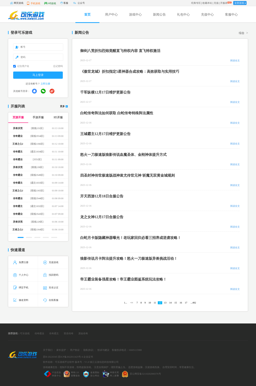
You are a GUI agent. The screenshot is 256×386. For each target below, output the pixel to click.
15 (175, 302)
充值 (216, 3)
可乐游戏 (25, 333)
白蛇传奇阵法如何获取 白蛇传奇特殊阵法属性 (116, 113)
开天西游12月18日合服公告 (101, 196)
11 (155, 302)
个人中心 (20, 275)
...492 (193, 302)
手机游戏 (33, 3)
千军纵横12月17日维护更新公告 (105, 92)
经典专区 (196, 3)
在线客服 (50, 300)
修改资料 (20, 300)
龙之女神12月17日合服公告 (101, 217)
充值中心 (207, 14)
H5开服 (58, 117)
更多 (62, 106)
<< (131, 302)
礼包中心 (183, 14)
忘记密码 (58, 66)
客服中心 (231, 14)
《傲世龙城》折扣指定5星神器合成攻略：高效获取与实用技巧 (129, 72)
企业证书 (88, 356)
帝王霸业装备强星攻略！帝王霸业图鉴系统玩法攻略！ (123, 279)
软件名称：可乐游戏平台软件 (58, 362)
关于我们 (48, 350)
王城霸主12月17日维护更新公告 (105, 134)
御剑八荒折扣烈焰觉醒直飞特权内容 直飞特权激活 (120, 51)
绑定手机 (20, 288)
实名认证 (50, 288)
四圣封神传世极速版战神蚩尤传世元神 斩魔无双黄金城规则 (127, 175)
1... (125, 302)
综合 (241, 33)
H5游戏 (50, 3)
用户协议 (75, 350)
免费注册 (20, 262)
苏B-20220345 (50, 356)
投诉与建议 (103, 350)
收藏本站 (207, 3)
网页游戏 (16, 3)
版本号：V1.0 (82, 362)
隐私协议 (88, 350)
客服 (65, 3)
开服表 (223, 3)
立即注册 (45, 83)
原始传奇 (83, 333)
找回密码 (50, 275)
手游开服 (38, 117)
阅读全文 (235, 60)
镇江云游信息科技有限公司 (104, 362)
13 (165, 302)
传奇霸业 (39, 333)
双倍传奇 (68, 333)
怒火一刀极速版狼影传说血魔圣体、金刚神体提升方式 (123, 155)
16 (181, 302)
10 (149, 302)
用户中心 (111, 14)
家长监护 (61, 350)
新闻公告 (159, 14)
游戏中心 (135, 14)
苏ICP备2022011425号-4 (70, 356)
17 (186, 302)
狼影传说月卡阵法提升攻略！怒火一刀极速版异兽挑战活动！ (128, 259)
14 (170, 302)
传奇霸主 (54, 333)
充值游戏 (50, 262)
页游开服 (18, 117)
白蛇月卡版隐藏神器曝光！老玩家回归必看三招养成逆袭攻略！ (130, 238)
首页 (87, 14)
